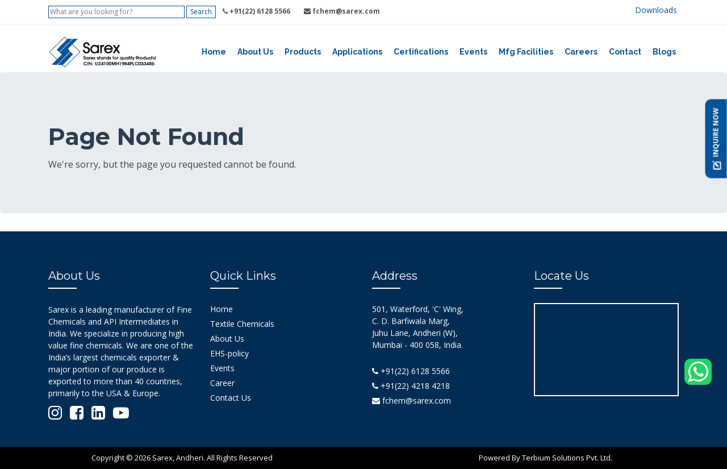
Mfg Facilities (526, 51)
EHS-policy (229, 353)
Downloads (656, 10)
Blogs (664, 51)
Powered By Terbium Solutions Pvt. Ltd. (545, 458)
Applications (357, 51)
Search (201, 11)
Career (222, 382)
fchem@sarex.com (411, 400)
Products (303, 51)
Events (473, 51)
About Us (255, 51)
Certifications (421, 51)
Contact (625, 51)
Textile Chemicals (242, 323)
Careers (581, 51)
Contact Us (230, 397)
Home (214, 51)
